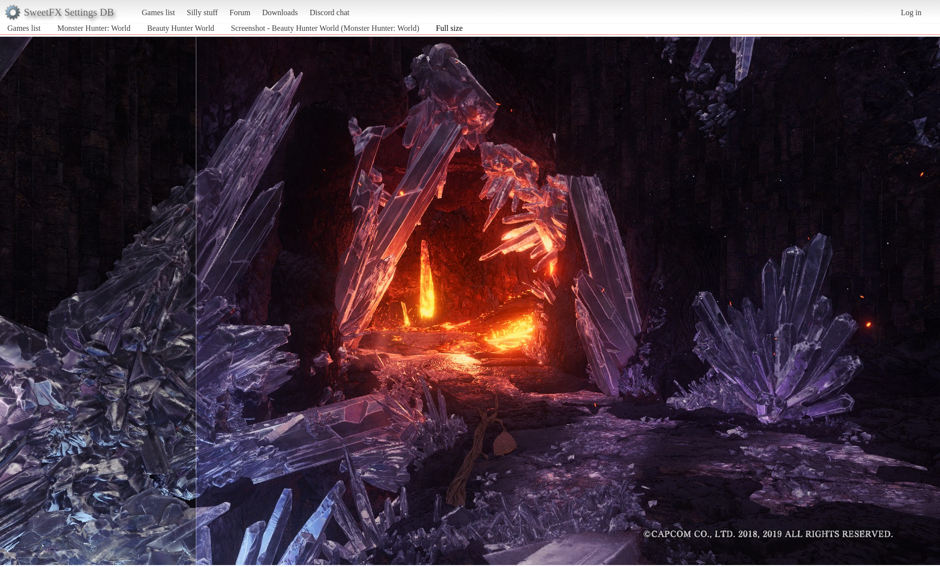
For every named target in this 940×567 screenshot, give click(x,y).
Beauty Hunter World (180, 28)
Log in (911, 12)
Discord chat (329, 12)
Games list (158, 12)
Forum (240, 12)
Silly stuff (202, 12)
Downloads (280, 12)
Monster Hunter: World (94, 28)
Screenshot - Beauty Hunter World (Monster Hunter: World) (325, 28)
